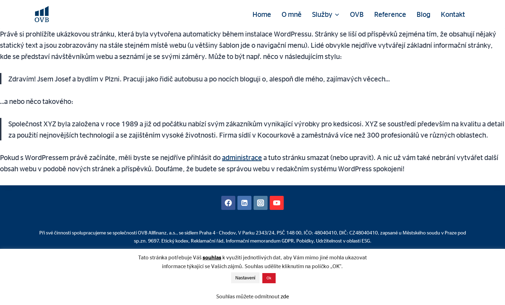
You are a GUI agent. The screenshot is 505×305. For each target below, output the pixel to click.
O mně (292, 14)
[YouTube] (277, 203)
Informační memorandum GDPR (260, 240)
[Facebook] (228, 203)
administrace (242, 157)
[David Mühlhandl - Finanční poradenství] (42, 14)
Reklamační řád (207, 240)
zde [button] (285, 296)
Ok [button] (269, 278)
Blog (423, 14)
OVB (357, 14)
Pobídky (305, 240)
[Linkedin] (244, 203)
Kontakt (453, 14)
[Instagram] (261, 203)
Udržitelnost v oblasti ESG (343, 240)
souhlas (212, 257)
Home (261, 14)
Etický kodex (174, 240)
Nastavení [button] (245, 277)
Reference (390, 14)
